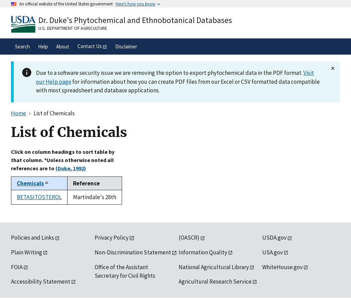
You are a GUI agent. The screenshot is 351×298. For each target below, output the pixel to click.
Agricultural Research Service (215, 281)
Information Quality (203, 252)
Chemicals (33, 183)
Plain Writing (26, 252)
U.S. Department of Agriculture (72, 28)
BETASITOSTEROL (39, 197)
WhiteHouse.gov (282, 267)
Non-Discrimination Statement (133, 252)
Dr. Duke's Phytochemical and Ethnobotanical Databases (135, 20)
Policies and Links (32, 237)
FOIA (17, 267)
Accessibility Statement (40, 281)
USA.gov (272, 252)
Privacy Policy (112, 237)
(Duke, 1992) (71, 168)
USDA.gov (274, 237)
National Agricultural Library (214, 267)
